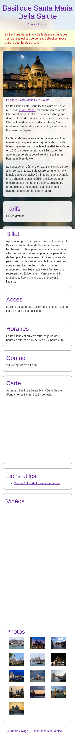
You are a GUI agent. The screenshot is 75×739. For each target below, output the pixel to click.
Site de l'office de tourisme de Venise (37, 483)
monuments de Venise (48, 731)
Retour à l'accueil (37, 24)
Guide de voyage (17, 731)
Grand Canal (27, 110)
